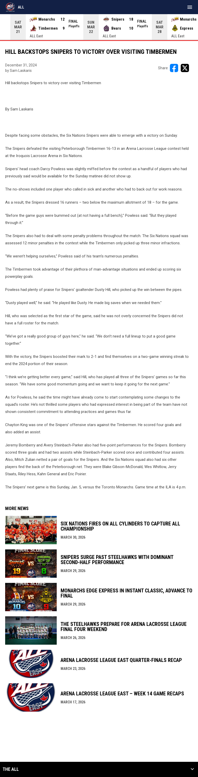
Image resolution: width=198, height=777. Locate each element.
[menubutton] (190, 7)
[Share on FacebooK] (174, 68)
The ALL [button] (11, 769)
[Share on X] (185, 68)
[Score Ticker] (99, 27)
